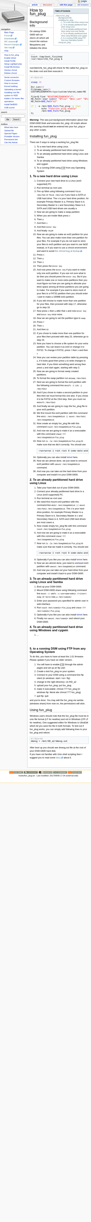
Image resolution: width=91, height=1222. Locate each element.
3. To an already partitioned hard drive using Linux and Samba (74, 30)
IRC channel (9, 41)
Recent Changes (11, 44)
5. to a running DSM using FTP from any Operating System (73, 39)
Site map (8, 47)
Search (4, 112)
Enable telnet (10, 58)
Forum (7, 36)
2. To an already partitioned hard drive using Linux (74, 26)
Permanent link (11, 139)
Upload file (9, 130)
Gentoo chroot (10, 70)
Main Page (9, 32)
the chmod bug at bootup (67, 250)
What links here (11, 127)
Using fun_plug (65, 42)
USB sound (9, 108)
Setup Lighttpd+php (13, 64)
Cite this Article (11, 142)
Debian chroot (10, 73)
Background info (65, 18)
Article (35, 5)
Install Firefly (9, 61)
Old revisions (83, 5)
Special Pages (10, 133)
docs (58, 751)
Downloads (9, 39)
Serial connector (11, 77)
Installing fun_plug (66, 20)
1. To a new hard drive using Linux (74, 22)
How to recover (11, 83)
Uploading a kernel (12, 89)
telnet (69, 452)
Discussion (47, 5)
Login (84, 1)
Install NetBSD (10, 104)
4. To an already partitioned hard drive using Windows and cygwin (74, 35)
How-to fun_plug (11, 55)
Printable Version (12, 136)
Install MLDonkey (12, 67)
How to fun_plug (62, 16)
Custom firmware (12, 80)
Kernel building (11, 86)
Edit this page (66, 5)
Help (6, 51)
